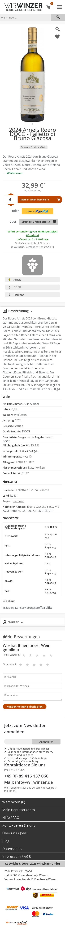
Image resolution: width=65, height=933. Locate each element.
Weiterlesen (15, 173)
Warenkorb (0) (13, 802)
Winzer (13, 622)
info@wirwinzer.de (34, 782)
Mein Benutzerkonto (18, 809)
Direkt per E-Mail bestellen (35, 221)
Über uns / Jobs (14, 833)
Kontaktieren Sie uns (18, 825)
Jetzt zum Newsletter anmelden (25, 728)
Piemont (16, 294)
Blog (5, 841)
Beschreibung (18, 311)
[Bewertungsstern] (23, 655)
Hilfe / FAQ (10, 817)
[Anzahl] (10, 199)
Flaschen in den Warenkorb (34, 199)
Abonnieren (46, 741)
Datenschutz (12, 848)
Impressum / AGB (16, 856)
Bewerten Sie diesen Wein (33, 147)
